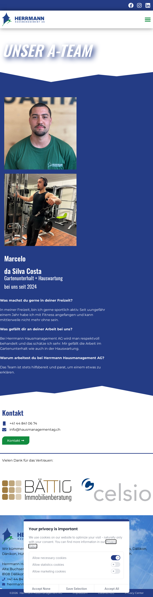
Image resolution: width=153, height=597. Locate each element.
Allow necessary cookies (49, 558)
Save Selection (76, 588)
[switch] (115, 557)
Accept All (112, 588)
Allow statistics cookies (48, 564)
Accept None (41, 588)
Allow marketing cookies (49, 571)
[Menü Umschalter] (148, 19)
